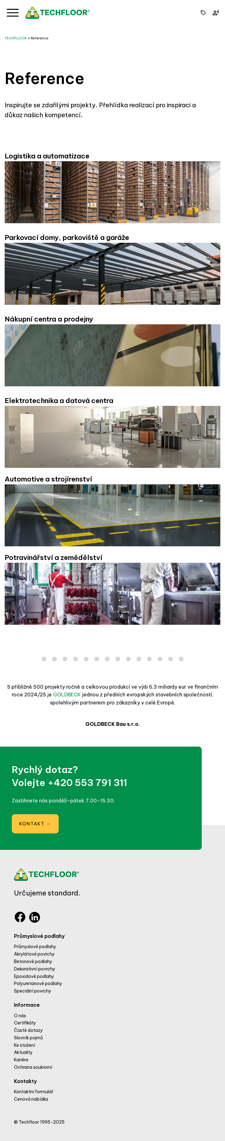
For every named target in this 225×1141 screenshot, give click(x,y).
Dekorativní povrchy (34, 969)
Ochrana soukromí (33, 1067)
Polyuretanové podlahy (38, 983)
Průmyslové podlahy (35, 946)
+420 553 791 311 (87, 782)
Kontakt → (35, 824)
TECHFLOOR (16, 38)
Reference (39, 38)
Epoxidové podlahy (34, 976)
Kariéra (21, 1060)
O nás (20, 1016)
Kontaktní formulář (33, 1091)
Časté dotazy (28, 1030)
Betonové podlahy (33, 961)
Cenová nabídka (31, 1099)
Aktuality (23, 1052)
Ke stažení (24, 1045)
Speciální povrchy (32, 991)
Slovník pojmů (28, 1038)
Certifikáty (25, 1023)
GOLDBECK (67, 694)
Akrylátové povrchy (34, 954)
